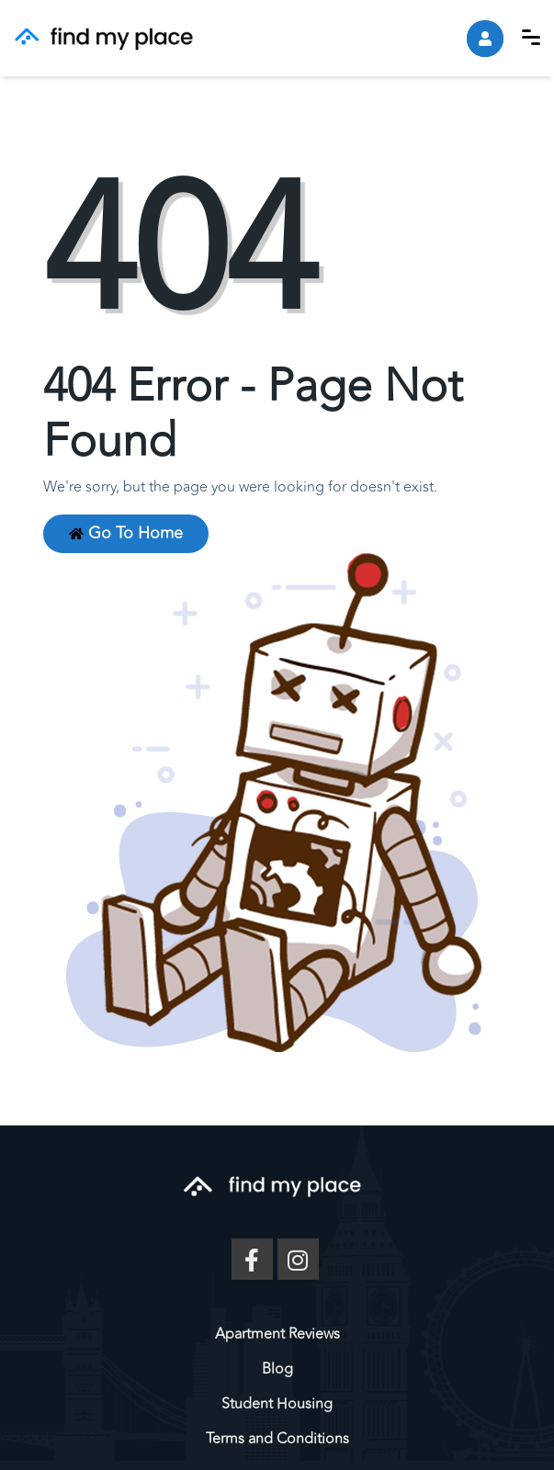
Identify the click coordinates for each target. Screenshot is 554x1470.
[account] (485, 38)
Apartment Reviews (277, 1334)
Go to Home (126, 533)
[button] (531, 37)
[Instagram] (298, 1259)
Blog (277, 1369)
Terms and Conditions (277, 1439)
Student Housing (277, 1404)
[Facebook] (252, 1259)
